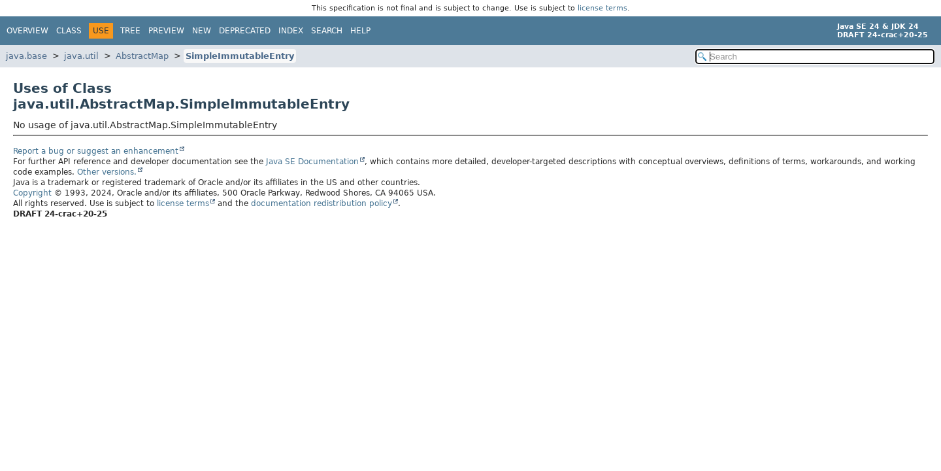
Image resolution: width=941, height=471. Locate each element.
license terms (602, 8)
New (201, 30)
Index (290, 30)
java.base (26, 56)
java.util (81, 56)
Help (360, 30)
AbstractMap (142, 56)
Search (326, 30)
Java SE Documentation (312, 161)
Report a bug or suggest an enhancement (95, 151)
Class (69, 30)
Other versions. (107, 172)
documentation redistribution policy (321, 203)
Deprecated (245, 30)
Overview (27, 30)
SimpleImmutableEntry (240, 56)
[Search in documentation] (814, 56)
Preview (166, 30)
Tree (130, 30)
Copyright (32, 193)
